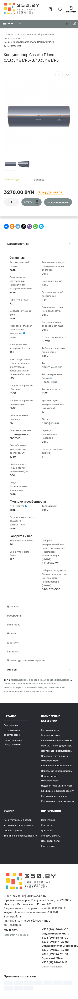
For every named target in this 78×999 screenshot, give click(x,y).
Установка (38, 624)
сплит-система (52, 367)
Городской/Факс (52, 958)
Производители (50, 840)
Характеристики (38, 243)
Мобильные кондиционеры (57, 745)
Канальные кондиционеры (56, 765)
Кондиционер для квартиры (57, 801)
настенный (49, 381)
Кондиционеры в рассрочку (26, 679)
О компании (48, 819)
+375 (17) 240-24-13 (54, 962)
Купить (31, 202)
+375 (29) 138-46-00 (55, 929)
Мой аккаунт (74, 23)
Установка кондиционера (18, 825)
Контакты (46, 825)
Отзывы (38, 669)
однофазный (50, 423)
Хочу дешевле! (50, 192)
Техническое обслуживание (20, 835)
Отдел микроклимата (55, 933)
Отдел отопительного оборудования (58, 945)
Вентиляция (11, 725)
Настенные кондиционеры (38, 691)
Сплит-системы (50, 735)
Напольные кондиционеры (56, 770)
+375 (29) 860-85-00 (55, 949)
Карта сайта (48, 846)
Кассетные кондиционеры (56, 740)
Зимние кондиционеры (57, 679)
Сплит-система (13, 683)
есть (13, 337)
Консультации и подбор (18, 819)
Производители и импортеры (38, 660)
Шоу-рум (38, 642)
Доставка (38, 606)
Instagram (9, 934)
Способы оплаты (51, 835)
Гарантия (38, 651)
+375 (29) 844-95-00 (55, 941)
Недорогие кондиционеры (56, 785)
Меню (8, 23)
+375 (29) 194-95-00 (55, 954)
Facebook (23, 934)
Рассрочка (38, 615)
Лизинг (38, 633)
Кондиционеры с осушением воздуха (25, 687)
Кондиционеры (50, 730)
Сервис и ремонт (14, 830)
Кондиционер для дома (54, 796)
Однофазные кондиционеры (39, 683)
